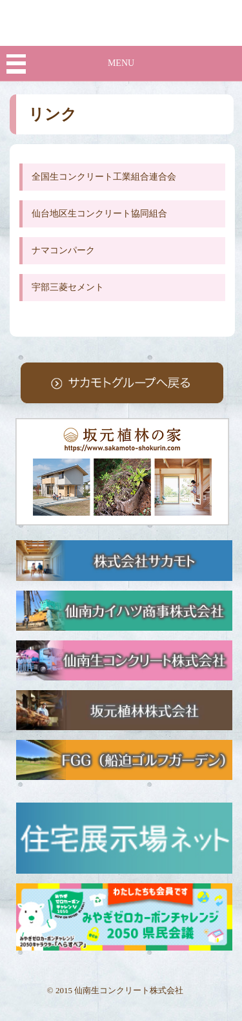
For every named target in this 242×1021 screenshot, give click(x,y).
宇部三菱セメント (68, 287)
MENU (121, 63)
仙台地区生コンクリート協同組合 (99, 213)
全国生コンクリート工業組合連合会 (104, 177)
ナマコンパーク (63, 250)
